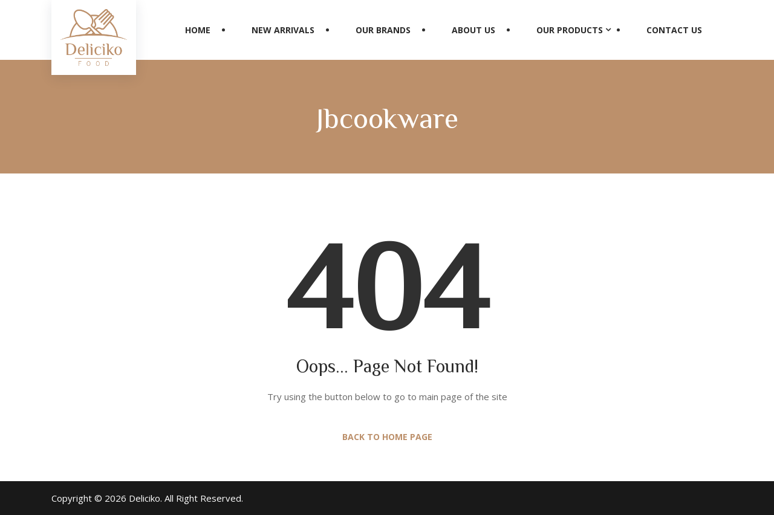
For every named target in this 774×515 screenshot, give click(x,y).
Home (197, 30)
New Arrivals (283, 30)
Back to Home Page (387, 436)
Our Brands (383, 30)
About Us (473, 30)
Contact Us (674, 30)
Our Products (569, 30)
